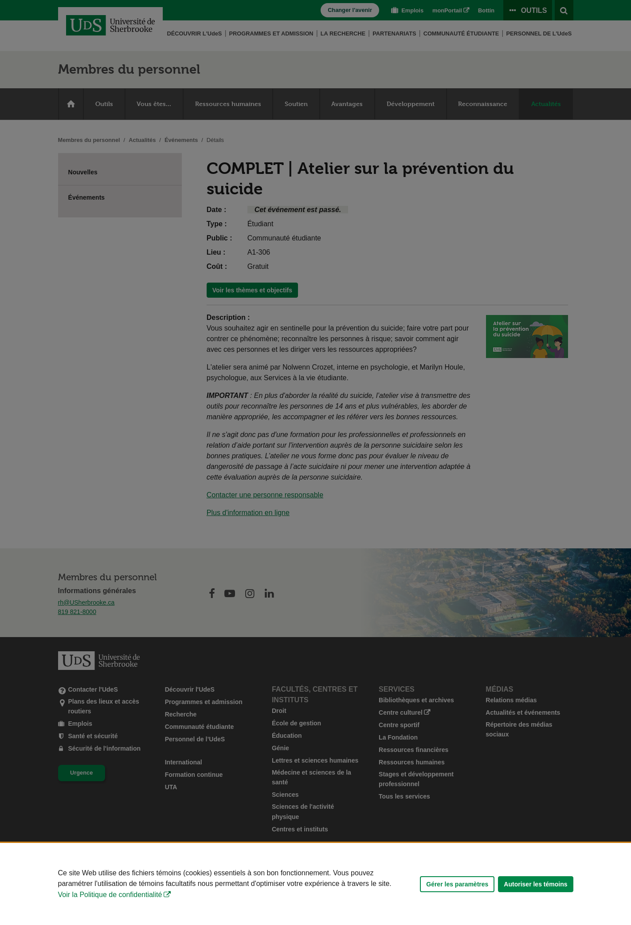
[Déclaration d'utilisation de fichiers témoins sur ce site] (315, 884)
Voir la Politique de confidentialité (110, 894)
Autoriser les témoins (535, 884)
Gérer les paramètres (457, 884)
